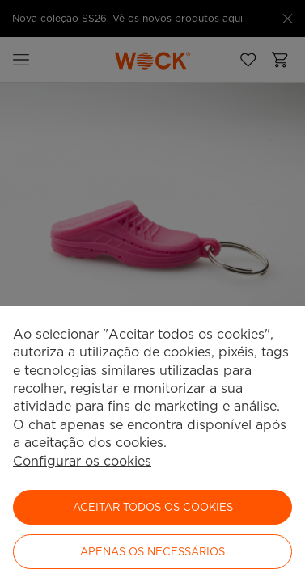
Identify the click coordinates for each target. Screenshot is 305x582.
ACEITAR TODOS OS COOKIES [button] (153, 507)
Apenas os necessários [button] (152, 552)
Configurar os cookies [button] (82, 461)
